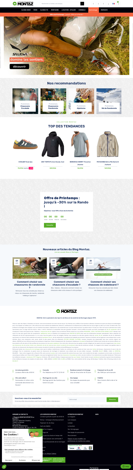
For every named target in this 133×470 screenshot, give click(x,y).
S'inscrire (112, 399)
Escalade (82, 341)
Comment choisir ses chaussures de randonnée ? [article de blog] (29, 284)
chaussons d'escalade (69, 355)
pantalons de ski (47, 337)
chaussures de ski (46, 331)
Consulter (49, 225)
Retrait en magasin (46, 429)
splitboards (44, 333)
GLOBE (63, 359)
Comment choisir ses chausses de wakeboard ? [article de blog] (103, 283)
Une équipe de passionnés (76, 432)
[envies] (98, 4)
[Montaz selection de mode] (109, 4)
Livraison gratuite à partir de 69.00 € (52, 417)
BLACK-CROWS (104, 331)
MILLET (101, 351)
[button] (93, 4)
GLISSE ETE (44, 10)
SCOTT (111, 331)
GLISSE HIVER (26, 10)
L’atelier (70, 423)
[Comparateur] (103, 4)
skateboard (96, 357)
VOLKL (93, 331)
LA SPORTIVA (116, 351)
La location (71, 426)
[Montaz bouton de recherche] (82, 3)
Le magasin (71, 417)
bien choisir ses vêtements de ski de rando (39, 345)
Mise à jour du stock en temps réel (51, 435)
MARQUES (104, 10)
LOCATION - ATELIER (69, 10)
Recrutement (72, 435)
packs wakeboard (54, 343)
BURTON (72, 333)
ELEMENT (55, 359)
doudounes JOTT (31, 357)
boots (49, 333)
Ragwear (39, 357)
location (52, 353)
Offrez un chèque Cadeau (48, 453)
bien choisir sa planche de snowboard (64, 345)
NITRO (78, 333)
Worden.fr (15, 361)
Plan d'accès (16, 424)
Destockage (93, 10)
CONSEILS (82, 10)
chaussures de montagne (32, 349)
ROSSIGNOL (87, 331)
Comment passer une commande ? (51, 439)
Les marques (72, 420)
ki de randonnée (112, 329)
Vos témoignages (73, 429)
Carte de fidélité (45, 426)
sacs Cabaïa (76, 357)
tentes (94, 349)
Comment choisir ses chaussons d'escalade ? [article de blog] (66, 283)
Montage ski (44, 432)
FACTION (97, 331)
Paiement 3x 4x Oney (47, 423)
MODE (35, 10)
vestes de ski (98, 335)
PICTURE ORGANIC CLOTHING (72, 339)
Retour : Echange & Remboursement (52, 420)
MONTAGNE (55, 10)
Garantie (43, 447)
